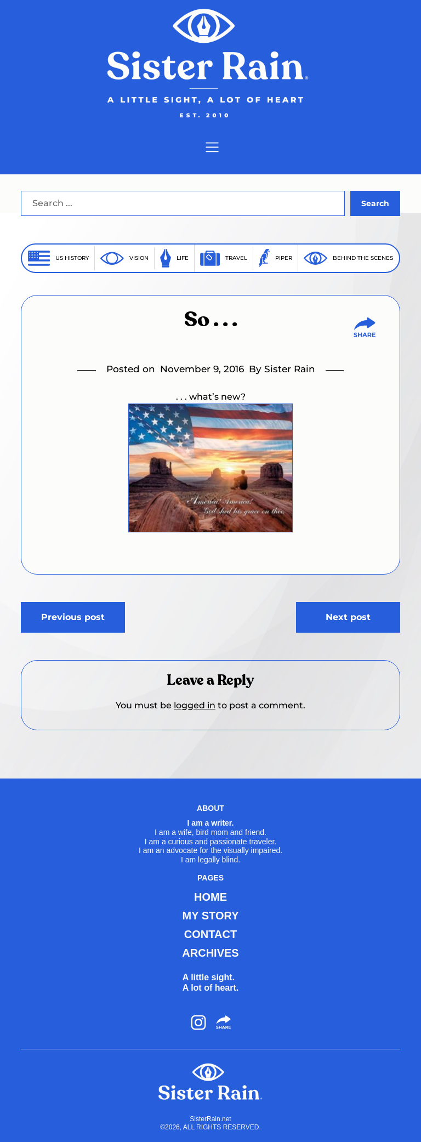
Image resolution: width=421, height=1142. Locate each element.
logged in (194, 705)
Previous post (73, 617)
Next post (348, 617)
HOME (210, 897)
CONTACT (210, 934)
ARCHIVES (210, 953)
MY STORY (211, 916)
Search (375, 203)
